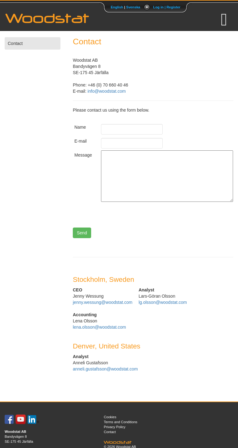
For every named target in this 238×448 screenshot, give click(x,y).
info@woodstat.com (106, 91)
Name (80, 127)
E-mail (80, 141)
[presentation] (148, 215)
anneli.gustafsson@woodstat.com (105, 368)
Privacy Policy (115, 427)
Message (83, 155)
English (117, 7)
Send (82, 232)
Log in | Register (166, 7)
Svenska (133, 7)
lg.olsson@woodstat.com (163, 302)
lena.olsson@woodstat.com (99, 327)
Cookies (110, 417)
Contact (15, 43)
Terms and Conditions (120, 422)
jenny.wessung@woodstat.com (102, 302)
